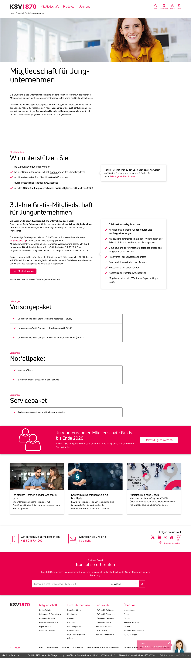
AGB (41, 647)
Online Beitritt (45, 610)
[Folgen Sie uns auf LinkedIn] (159, 537)
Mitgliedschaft (50, 6)
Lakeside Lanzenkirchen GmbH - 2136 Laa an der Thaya (35, 655)
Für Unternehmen (78, 605)
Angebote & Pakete (23, 13)
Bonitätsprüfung (74, 610)
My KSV (172, 8)
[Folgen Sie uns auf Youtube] (171, 537)
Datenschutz (52, 647)
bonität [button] (54, 172)
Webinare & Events (47, 630)
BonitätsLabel (73, 630)
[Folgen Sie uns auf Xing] (165, 537)
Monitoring (72, 614)
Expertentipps (45, 626)
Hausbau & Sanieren (103, 626)
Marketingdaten (74, 626)
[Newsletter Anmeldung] (166, 543)
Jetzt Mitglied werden (23, 271)
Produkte (68, 6)
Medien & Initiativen (132, 622)
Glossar (127, 618)
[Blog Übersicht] (179, 538)
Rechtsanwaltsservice (48, 622)
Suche (155, 8)
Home (12, 13)
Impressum (78, 647)
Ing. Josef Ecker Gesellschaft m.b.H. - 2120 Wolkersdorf (92, 655)
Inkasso (70, 618)
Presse (126, 614)
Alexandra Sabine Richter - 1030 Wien (142, 655)
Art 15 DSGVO (101, 630)
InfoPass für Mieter (103, 622)
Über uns (84, 6)
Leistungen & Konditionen (122, 176)
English (179, 8)
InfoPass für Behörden (104, 610)
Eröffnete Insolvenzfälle (134, 630)
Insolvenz (71, 622)
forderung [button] (71, 94)
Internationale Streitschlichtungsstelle (103, 647)
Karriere (127, 626)
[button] (179, 646)
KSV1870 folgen (130, 634)
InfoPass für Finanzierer (105, 614)
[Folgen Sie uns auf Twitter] (153, 537)
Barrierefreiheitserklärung (134, 647)
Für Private (102, 605)
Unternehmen (129, 610)
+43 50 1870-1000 (32, 540)
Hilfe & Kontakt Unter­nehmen (76, 636)
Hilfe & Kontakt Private (104, 634)
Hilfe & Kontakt (164, 8)
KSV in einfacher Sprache (160, 647)
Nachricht (84, 540)
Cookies (65, 647)
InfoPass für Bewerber (104, 618)
